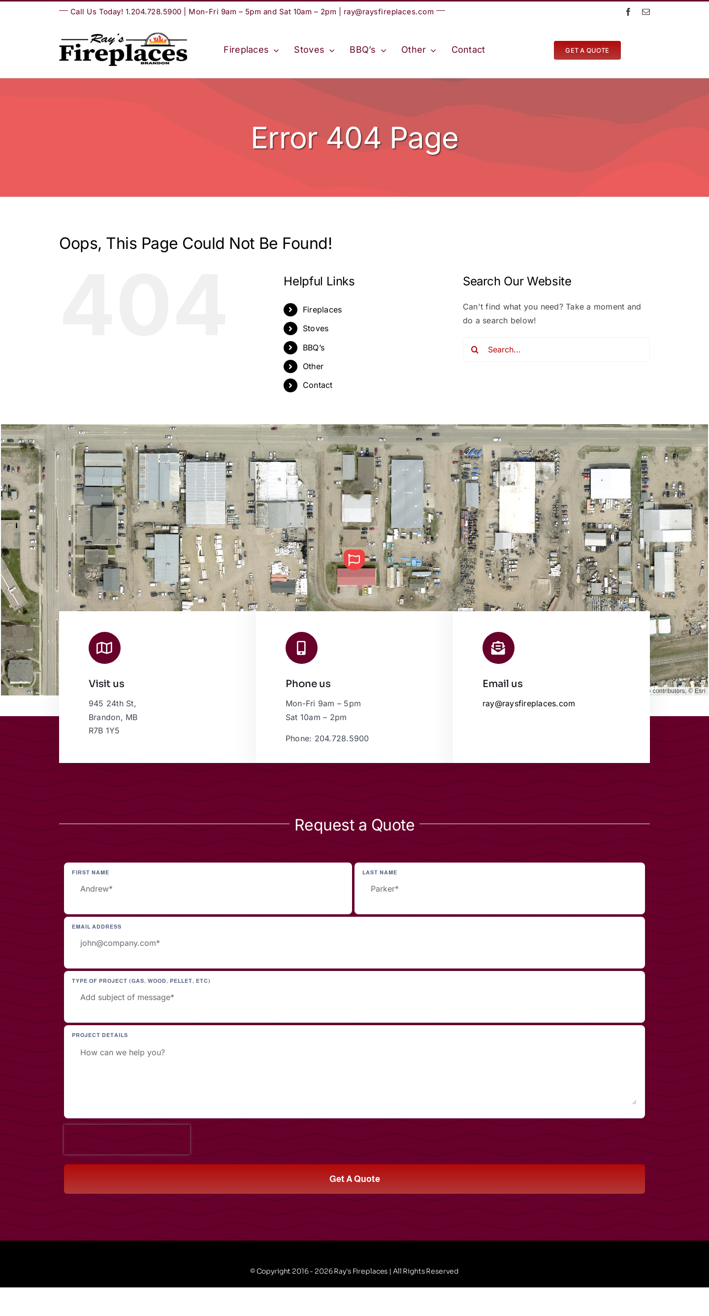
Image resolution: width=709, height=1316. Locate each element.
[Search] (475, 349)
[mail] (646, 12)
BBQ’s (313, 347)
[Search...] (556, 349)
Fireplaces (322, 309)
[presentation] (127, 1139)
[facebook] (628, 12)
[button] (354, 560)
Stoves (315, 328)
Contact (318, 385)
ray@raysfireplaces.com (389, 11)
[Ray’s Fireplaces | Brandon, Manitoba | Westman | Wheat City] (123, 36)
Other (313, 366)
